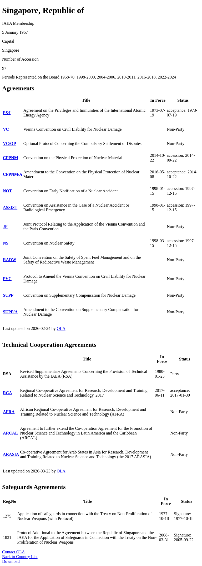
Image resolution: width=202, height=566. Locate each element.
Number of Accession (20, 59)
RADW (9, 259)
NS (5, 243)
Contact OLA (13, 552)
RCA (7, 393)
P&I (7, 112)
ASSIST (10, 207)
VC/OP (9, 143)
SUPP (8, 295)
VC (6, 129)
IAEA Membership (18, 23)
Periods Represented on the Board (30, 77)
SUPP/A (10, 312)
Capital (8, 41)
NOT (7, 191)
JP (5, 226)
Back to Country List (20, 556)
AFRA (8, 411)
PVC (7, 278)
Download (11, 561)
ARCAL (10, 433)
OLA (61, 328)
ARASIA (11, 454)
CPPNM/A (12, 174)
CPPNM (10, 157)
